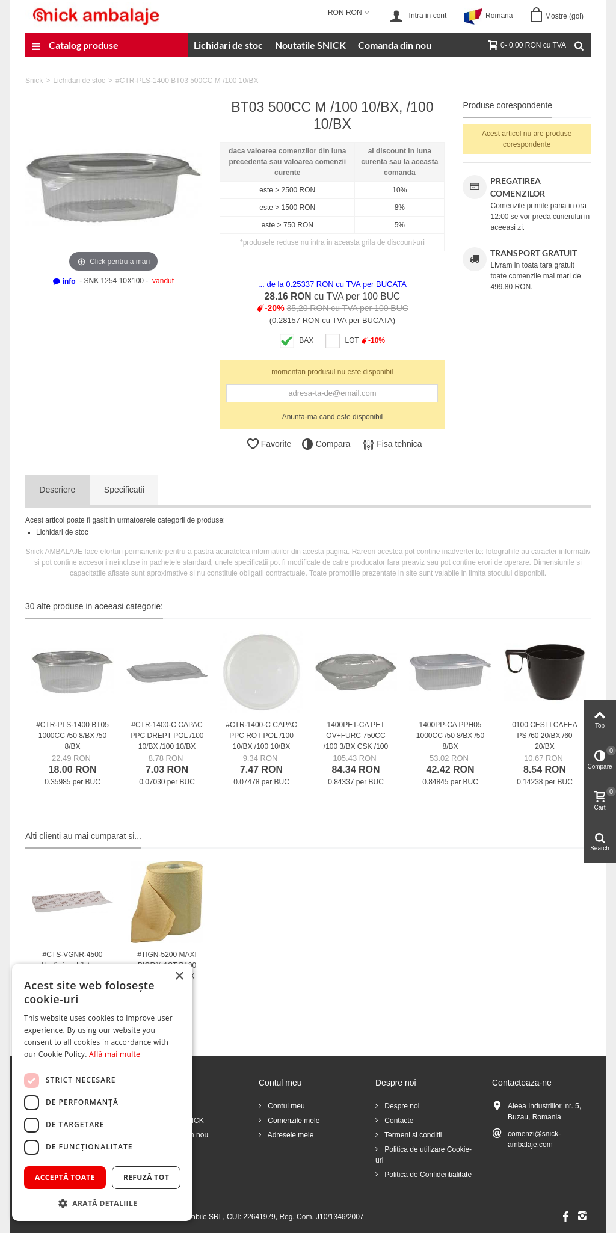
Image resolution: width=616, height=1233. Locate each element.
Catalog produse (75, 46)
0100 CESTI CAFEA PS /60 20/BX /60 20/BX (545, 736)
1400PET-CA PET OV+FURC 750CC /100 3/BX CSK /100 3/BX (356, 741)
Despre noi (401, 1106)
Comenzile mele (292, 1120)
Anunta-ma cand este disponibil (332, 417)
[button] (102, 1203)
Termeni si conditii (412, 1135)
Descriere (57, 489)
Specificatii (124, 489)
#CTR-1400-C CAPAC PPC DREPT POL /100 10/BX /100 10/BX (166, 736)
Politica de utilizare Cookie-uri (423, 1154)
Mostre (564, 16)
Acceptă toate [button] (65, 1177)
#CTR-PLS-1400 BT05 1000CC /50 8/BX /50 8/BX (72, 736)
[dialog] (102, 1092)
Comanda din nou (394, 45)
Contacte (398, 1120)
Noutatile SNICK (310, 45)
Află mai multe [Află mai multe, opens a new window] (114, 1054)
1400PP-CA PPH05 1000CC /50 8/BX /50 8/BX (450, 736)
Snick (34, 80)
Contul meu (285, 1106)
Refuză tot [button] (146, 1177)
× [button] (178, 976)
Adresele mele (289, 1135)
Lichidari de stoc (228, 45)
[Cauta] (578, 45)
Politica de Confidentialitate (427, 1174)
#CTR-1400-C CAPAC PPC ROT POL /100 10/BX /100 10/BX (261, 736)
